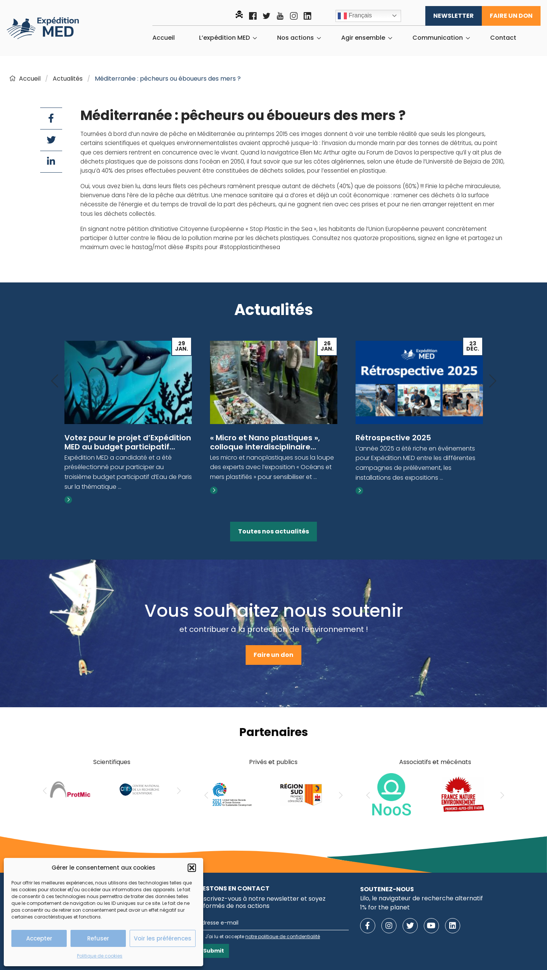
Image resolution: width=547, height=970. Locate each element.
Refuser (98, 938)
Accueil (163, 38)
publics (287, 762)
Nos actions (295, 38)
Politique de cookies (99, 956)
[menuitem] (163, 38)
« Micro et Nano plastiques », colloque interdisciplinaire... (265, 442)
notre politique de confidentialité (282, 936)
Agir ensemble (363, 38)
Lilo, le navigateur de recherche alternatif (421, 898)
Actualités (68, 78)
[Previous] (54, 381)
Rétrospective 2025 (393, 437)
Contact (503, 38)
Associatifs (415, 762)
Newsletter (453, 15)
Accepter (39, 938)
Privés (258, 762)
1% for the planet (385, 907)
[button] (192, 868)
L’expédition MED (224, 38)
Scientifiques (111, 762)
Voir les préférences (162, 938)
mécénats (455, 762)
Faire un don (511, 15)
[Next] (493, 381)
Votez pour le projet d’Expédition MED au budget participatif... (127, 442)
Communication (437, 38)
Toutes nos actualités (273, 531)
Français (355, 15)
